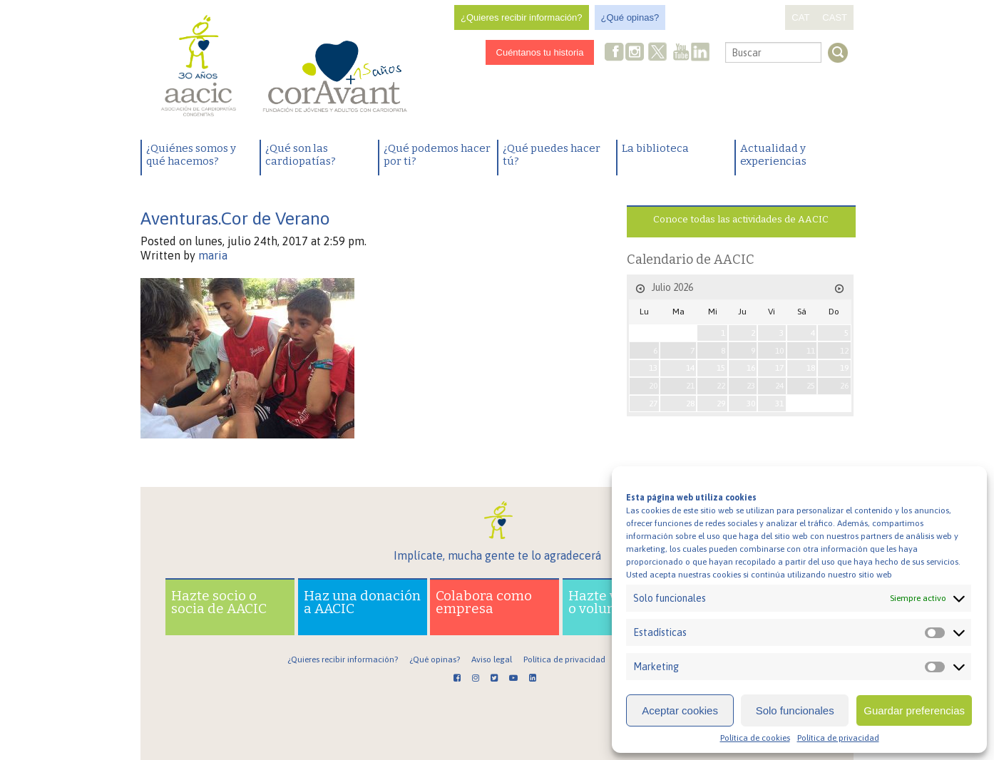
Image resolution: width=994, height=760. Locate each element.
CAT (800, 17)
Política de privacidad (838, 738)
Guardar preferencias (914, 710)
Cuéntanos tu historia (540, 52)
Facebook (614, 53)
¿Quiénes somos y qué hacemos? (191, 155)
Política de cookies (755, 738)
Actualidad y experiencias (773, 155)
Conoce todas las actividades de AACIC (741, 219)
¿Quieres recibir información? (522, 17)
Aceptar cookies (680, 710)
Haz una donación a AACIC (362, 602)
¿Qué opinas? (630, 17)
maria (212, 255)
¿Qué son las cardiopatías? (300, 155)
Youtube (681, 53)
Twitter (658, 53)
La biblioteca (655, 148)
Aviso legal (491, 659)
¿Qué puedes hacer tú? (551, 155)
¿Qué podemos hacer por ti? (437, 155)
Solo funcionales (795, 710)
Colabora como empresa (484, 602)
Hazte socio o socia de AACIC (219, 602)
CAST (834, 17)
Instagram (636, 53)
